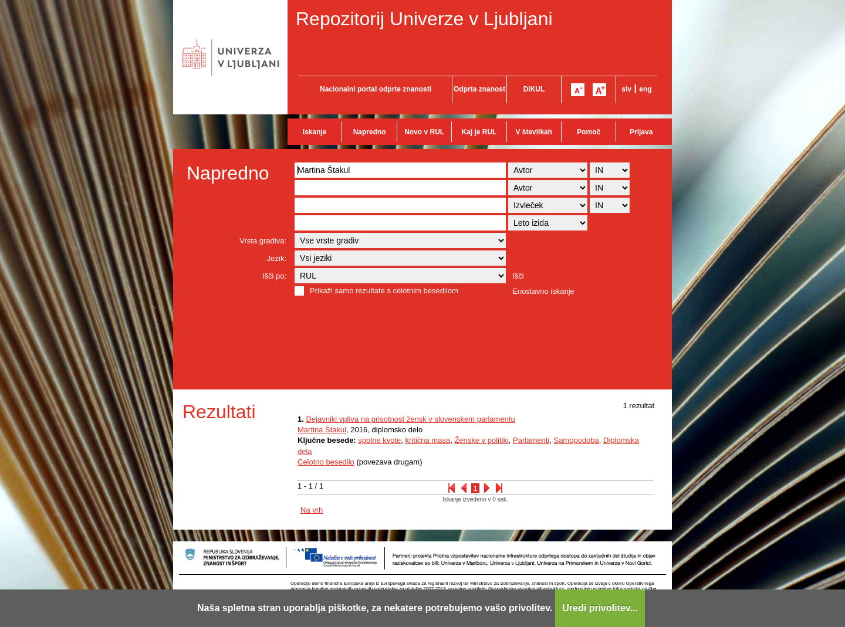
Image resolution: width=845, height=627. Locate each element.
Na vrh (311, 510)
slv (626, 89)
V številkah (533, 132)
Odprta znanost (479, 89)
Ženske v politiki (481, 440)
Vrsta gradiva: (262, 240)
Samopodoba (576, 440)
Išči (518, 276)
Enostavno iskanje (543, 291)
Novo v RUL (424, 132)
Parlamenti (531, 440)
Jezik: (276, 258)
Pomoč (588, 132)
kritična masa (428, 440)
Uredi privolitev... (600, 608)
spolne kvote (379, 440)
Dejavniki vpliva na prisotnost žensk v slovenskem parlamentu (410, 419)
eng (645, 89)
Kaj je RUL (478, 132)
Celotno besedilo (326, 461)
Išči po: (274, 276)
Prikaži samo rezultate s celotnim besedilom (384, 290)
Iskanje (315, 132)
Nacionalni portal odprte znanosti (375, 89)
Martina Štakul (322, 429)
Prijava (641, 132)
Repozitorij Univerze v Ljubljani (424, 18)
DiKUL (534, 89)
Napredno (369, 132)
